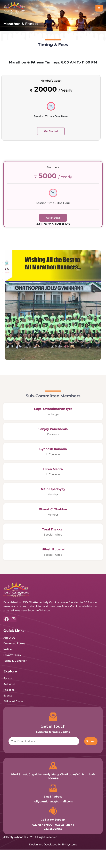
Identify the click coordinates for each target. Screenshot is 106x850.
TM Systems (69, 844)
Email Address (53, 796)
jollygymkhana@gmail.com (53, 801)
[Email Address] (53, 788)
